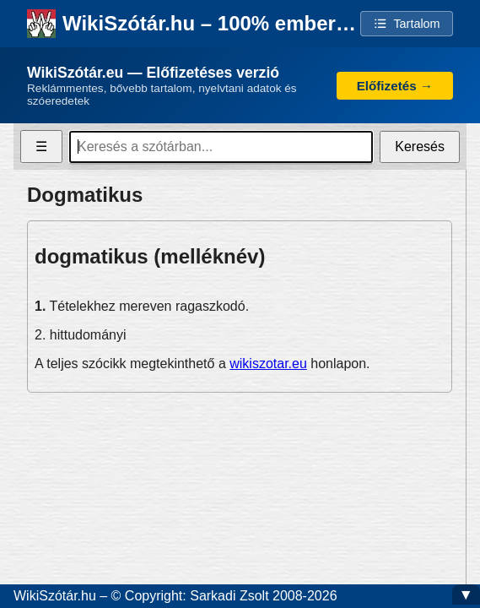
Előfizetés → (395, 86)
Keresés (420, 146)
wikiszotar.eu (268, 363)
